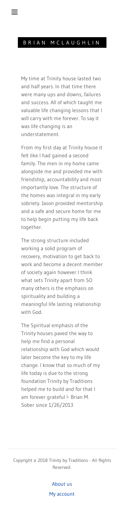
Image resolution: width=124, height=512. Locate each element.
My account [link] (62, 493)
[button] (14, 12)
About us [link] (62, 483)
